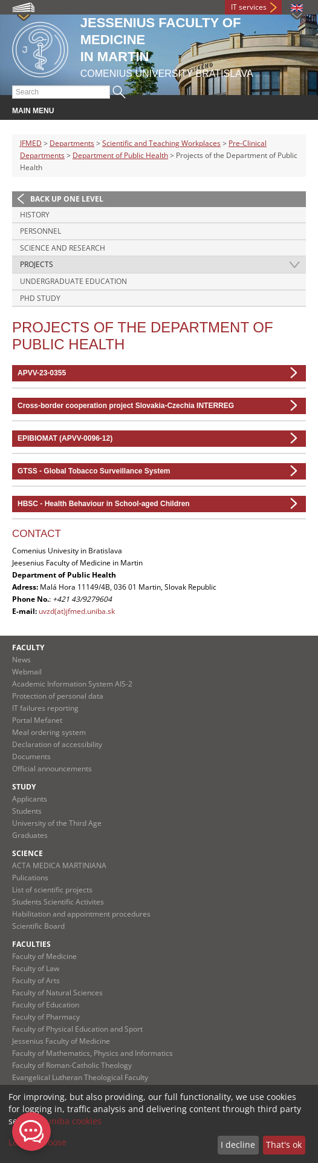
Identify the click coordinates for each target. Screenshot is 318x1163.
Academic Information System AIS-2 (72, 684)
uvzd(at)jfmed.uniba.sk (77, 611)
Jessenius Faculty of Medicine (61, 1041)
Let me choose (37, 1142)
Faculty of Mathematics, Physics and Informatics (92, 1053)
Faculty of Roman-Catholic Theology (72, 1065)
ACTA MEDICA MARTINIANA (59, 865)
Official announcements (52, 768)
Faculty (28, 647)
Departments (72, 143)
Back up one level (66, 199)
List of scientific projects (52, 890)
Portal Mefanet (37, 720)
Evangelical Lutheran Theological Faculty (80, 1077)
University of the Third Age (57, 823)
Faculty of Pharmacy (46, 1017)
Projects (36, 264)
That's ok (284, 1144)
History (35, 214)
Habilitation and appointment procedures (81, 914)
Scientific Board (38, 926)
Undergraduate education (73, 281)
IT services (249, 7)
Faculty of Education (45, 1005)
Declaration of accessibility (57, 744)
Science (27, 853)
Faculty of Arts (36, 980)
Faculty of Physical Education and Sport (77, 1029)
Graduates (30, 835)
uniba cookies (74, 1121)
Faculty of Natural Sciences (57, 992)
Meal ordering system (49, 732)
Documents (31, 756)
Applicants (29, 799)
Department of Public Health (120, 155)
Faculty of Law (35, 968)
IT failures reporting (45, 708)
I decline (238, 1144)
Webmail (27, 672)
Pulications (30, 877)
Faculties (31, 944)
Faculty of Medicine (44, 956)
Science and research (62, 248)
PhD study (40, 298)
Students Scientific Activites (58, 902)
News (21, 659)
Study (24, 787)
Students (27, 811)
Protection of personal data (57, 696)
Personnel (40, 231)
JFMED (31, 143)
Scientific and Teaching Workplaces (161, 143)
